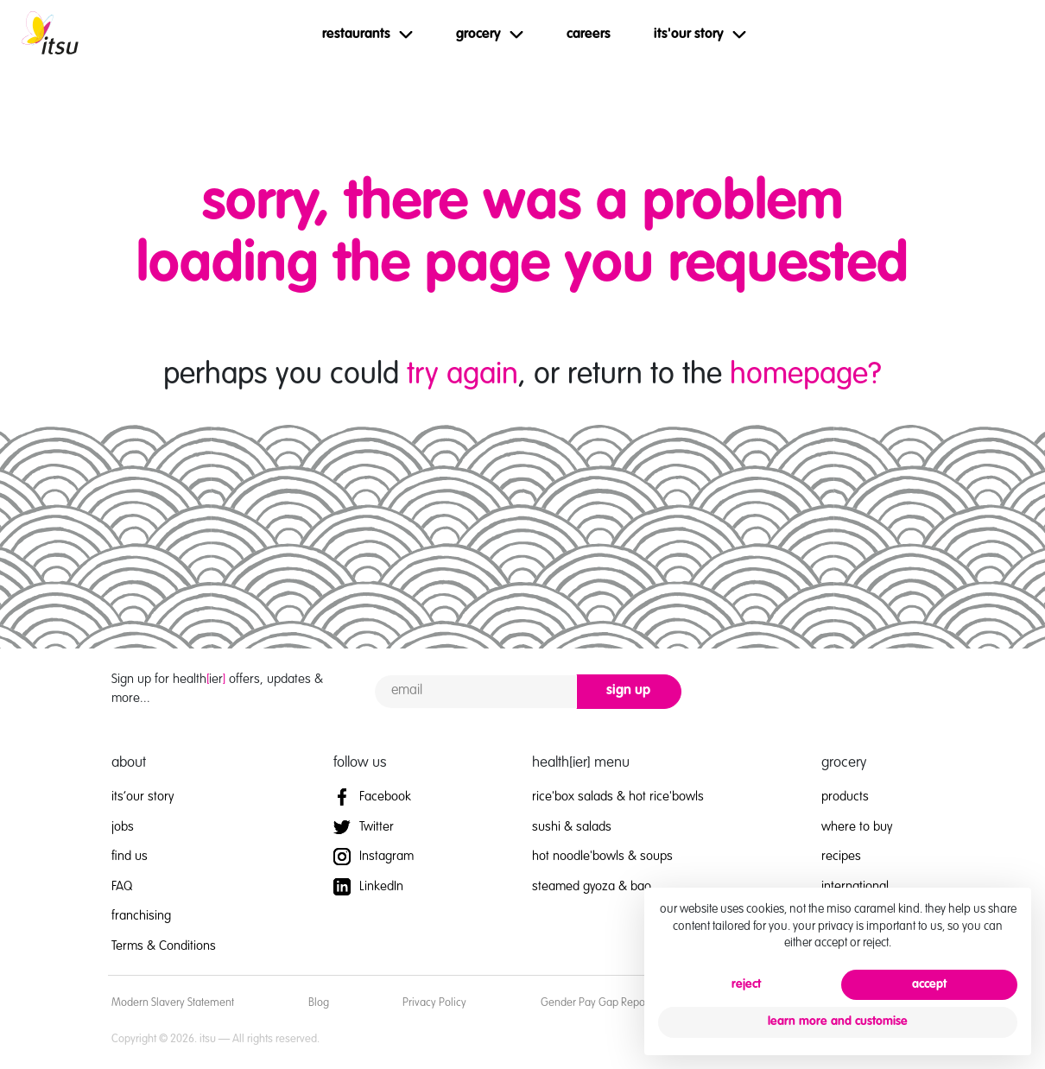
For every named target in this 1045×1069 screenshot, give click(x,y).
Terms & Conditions (163, 945)
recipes (841, 856)
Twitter (363, 826)
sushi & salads (571, 826)
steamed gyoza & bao (591, 886)
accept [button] (929, 984)
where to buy (856, 826)
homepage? (806, 375)
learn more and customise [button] (838, 1021)
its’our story (142, 796)
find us (129, 856)
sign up (628, 691)
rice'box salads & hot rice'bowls (618, 796)
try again (462, 375)
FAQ (121, 886)
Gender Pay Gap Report (596, 1003)
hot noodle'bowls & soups (602, 856)
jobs (122, 826)
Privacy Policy (434, 1003)
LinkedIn (368, 886)
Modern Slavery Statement (172, 1003)
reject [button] (746, 984)
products (845, 796)
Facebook (372, 796)
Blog (318, 1003)
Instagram (373, 856)
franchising (141, 915)
